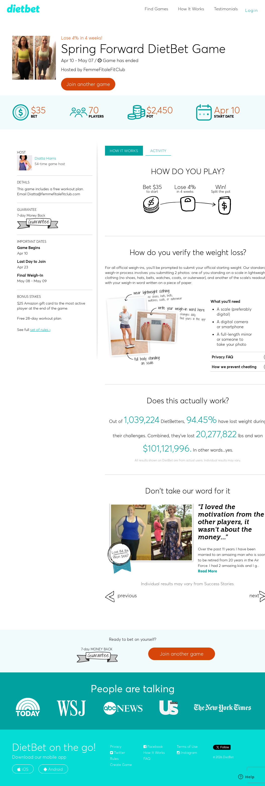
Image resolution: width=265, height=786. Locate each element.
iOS (22, 769)
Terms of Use (187, 746)
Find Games (156, 8)
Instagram (187, 752)
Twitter (117, 752)
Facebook (153, 746)
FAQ (146, 758)
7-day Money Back (31, 215)
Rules (114, 758)
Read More (207, 571)
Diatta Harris (45, 158)
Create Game (121, 764)
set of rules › (40, 329)
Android (53, 769)
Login (251, 10)
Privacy (115, 746)
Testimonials (226, 8)
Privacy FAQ (222, 357)
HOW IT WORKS (124, 150)
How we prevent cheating (234, 366)
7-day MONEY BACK (96, 649)
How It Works (191, 8)
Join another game (88, 84)
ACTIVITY (158, 150)
